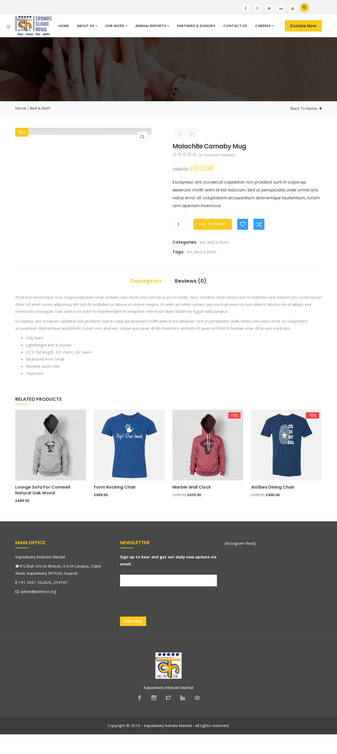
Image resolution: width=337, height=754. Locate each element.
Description (146, 300)
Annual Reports (152, 25)
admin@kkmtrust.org (35, 611)
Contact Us (235, 25)
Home (63, 25)
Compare (258, 224)
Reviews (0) (190, 300)
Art (202, 242)
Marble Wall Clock (191, 507)
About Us (87, 25)
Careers (264, 25)
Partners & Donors (196, 25)
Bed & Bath (40, 108)
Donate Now (303, 26)
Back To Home (304, 108)
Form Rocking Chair (115, 507)
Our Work (116, 25)
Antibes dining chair (273, 507)
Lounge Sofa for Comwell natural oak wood (42, 510)
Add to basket (213, 224)
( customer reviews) (217, 154)
